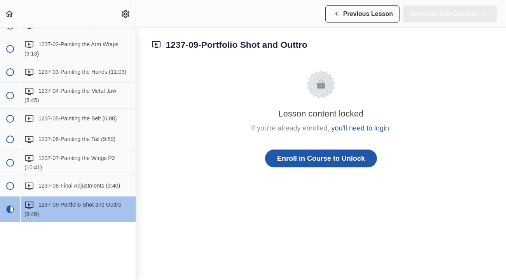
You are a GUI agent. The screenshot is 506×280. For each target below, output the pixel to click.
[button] (9, 14)
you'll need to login (360, 128)
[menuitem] (126, 14)
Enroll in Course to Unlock (321, 158)
